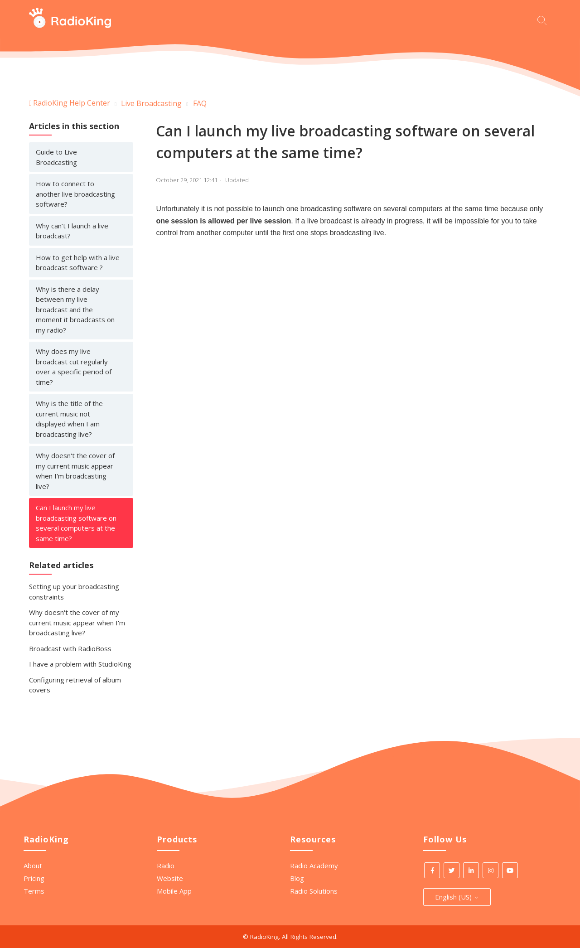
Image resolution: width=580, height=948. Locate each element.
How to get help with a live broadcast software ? (78, 262)
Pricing (34, 878)
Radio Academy (314, 865)
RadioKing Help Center (71, 103)
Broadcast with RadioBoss (70, 648)
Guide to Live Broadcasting (56, 157)
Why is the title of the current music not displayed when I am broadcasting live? (69, 419)
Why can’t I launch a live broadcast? (72, 231)
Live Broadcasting (151, 103)
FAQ (200, 103)
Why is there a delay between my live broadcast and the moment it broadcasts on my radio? (75, 309)
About (33, 865)
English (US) (457, 896)
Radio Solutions (314, 890)
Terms (34, 890)
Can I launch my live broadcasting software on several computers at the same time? (76, 523)
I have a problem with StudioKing (80, 663)
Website (170, 878)
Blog (297, 878)
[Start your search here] (544, 19)
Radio (165, 865)
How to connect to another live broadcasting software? (75, 193)
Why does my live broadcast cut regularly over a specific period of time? (73, 367)
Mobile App (174, 890)
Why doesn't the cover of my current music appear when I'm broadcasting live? (75, 471)
